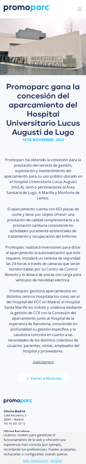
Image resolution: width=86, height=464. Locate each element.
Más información (35, 461)
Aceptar (56, 461)
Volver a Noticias (43, 378)
